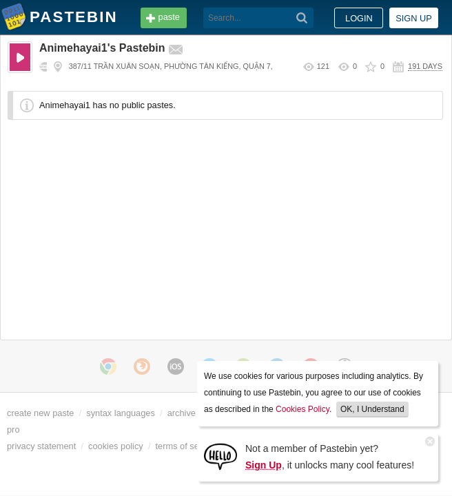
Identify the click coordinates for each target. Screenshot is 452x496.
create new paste (40, 413)
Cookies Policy (302, 409)
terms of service (187, 446)
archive (181, 413)
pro (13, 429)
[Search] (207, 18)
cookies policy (115, 446)
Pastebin (14, 19)
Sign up (413, 18)
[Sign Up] (220, 456)
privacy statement (41, 446)
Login (359, 18)
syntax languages (120, 413)
